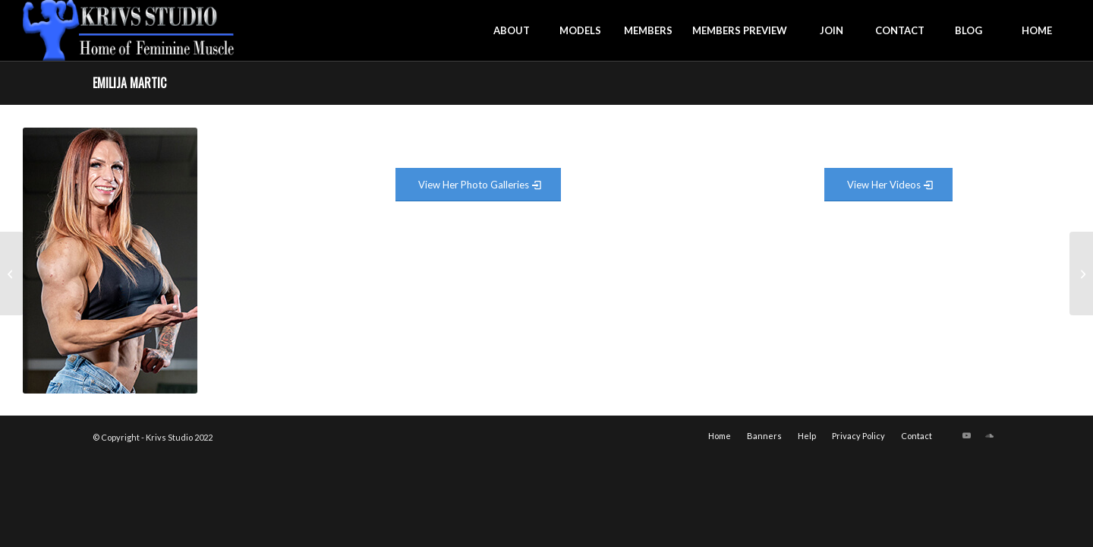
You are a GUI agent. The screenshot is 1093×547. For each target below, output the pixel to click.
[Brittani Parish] (12, 273)
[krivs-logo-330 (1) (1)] (128, 30)
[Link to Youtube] (966, 435)
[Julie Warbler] (1081, 273)
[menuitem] (511, 30)
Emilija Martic (129, 83)
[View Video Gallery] (888, 185)
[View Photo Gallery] (478, 185)
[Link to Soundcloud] (989, 435)
